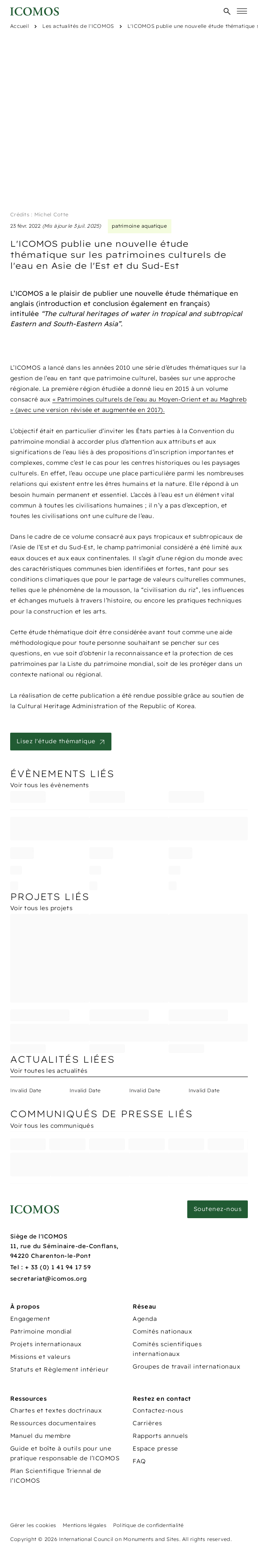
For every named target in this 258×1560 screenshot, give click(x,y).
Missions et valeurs (40, 1357)
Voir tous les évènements (49, 785)
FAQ (139, 1461)
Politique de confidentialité (148, 1525)
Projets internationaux (46, 1344)
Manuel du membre (40, 1436)
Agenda (145, 1319)
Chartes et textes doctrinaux (56, 1410)
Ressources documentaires (53, 1423)
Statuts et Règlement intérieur (59, 1369)
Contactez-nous (158, 1410)
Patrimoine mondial (41, 1331)
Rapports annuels (160, 1436)
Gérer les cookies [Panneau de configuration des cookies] (33, 1525)
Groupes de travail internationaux (186, 1366)
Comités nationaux (162, 1331)
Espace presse (155, 1448)
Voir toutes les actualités (48, 1071)
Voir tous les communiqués (52, 1125)
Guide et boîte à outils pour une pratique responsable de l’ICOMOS (64, 1453)
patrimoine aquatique (139, 226)
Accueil (19, 26)
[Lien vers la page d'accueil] (34, 1209)
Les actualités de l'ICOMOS (78, 26)
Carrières (147, 1423)
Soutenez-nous (217, 1209)
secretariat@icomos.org (48, 1278)
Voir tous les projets (41, 908)
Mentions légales (84, 1525)
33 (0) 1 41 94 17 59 (61, 1267)
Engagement (30, 1319)
